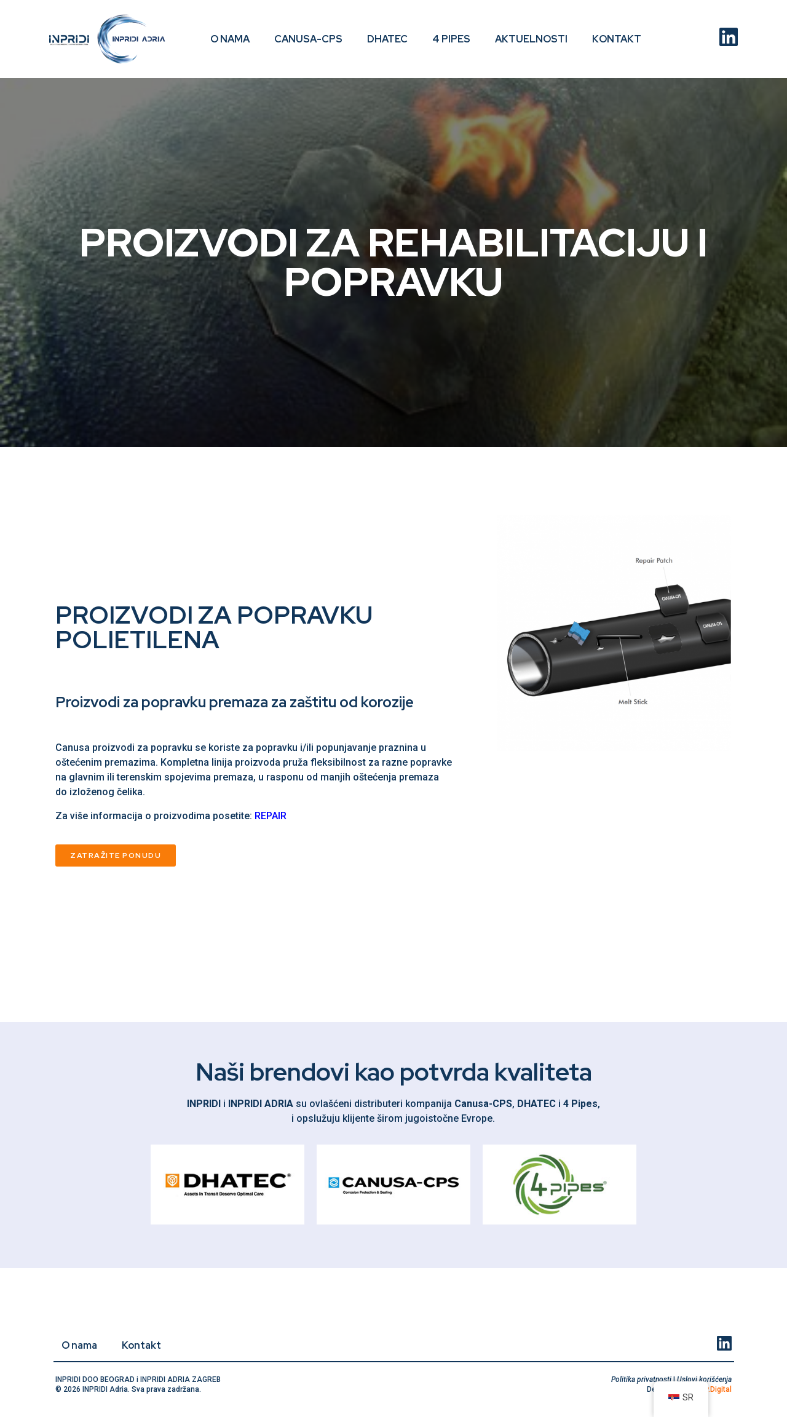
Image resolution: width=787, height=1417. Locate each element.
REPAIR (271, 816)
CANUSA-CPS (308, 39)
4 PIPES (451, 39)
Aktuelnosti (531, 39)
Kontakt (616, 39)
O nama (230, 39)
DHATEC (387, 39)
